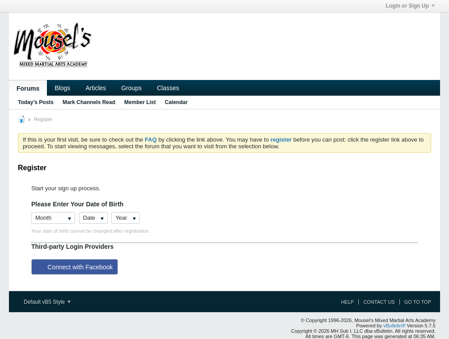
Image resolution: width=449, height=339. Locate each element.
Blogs (62, 88)
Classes (168, 88)
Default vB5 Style (47, 302)
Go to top (417, 302)
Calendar (176, 102)
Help (347, 302)
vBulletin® (394, 325)
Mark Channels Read (89, 102)
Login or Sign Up (410, 6)
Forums (28, 88)
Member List (140, 102)
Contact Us (379, 302)
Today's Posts (36, 102)
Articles (95, 88)
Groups (131, 88)
